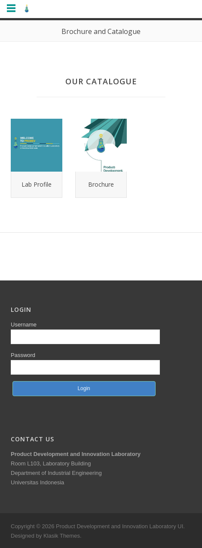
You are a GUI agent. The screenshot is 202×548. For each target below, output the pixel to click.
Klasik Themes (61, 536)
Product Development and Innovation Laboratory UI (119, 526)
